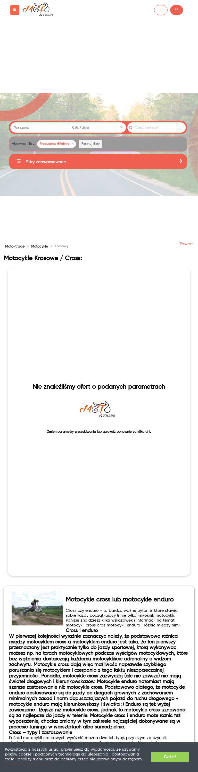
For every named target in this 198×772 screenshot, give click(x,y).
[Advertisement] (99, 57)
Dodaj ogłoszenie (161, 10)
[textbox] (39, 127)
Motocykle (39, 246)
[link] (39, 246)
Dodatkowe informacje (27, 764)
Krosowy (61, 246)
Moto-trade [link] (14, 246)
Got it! (170, 757)
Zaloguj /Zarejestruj (176, 10)
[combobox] (39, 127)
